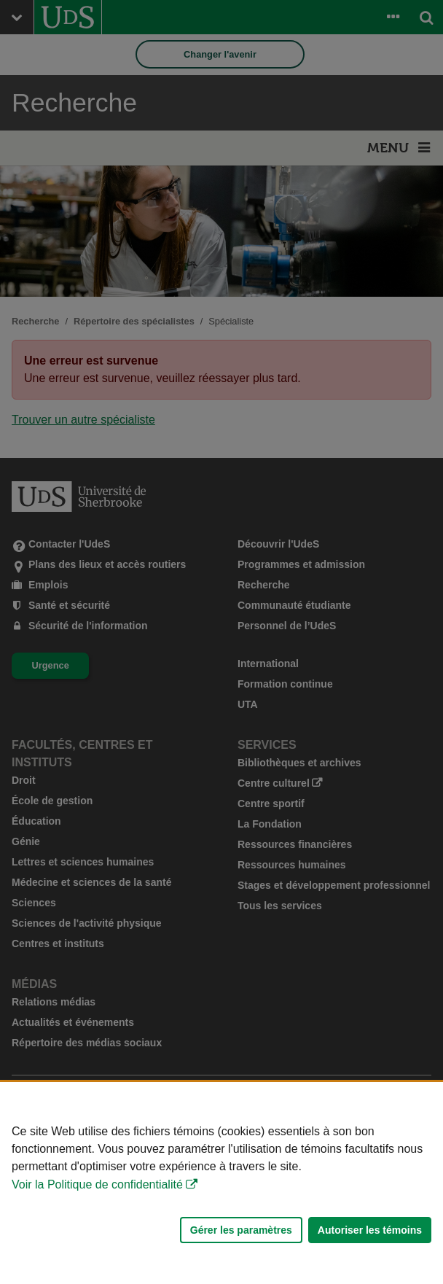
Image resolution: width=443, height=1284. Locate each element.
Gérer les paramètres (241, 1230)
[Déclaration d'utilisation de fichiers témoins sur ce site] (221, 1183)
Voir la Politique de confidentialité (97, 1184)
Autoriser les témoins (370, 1230)
